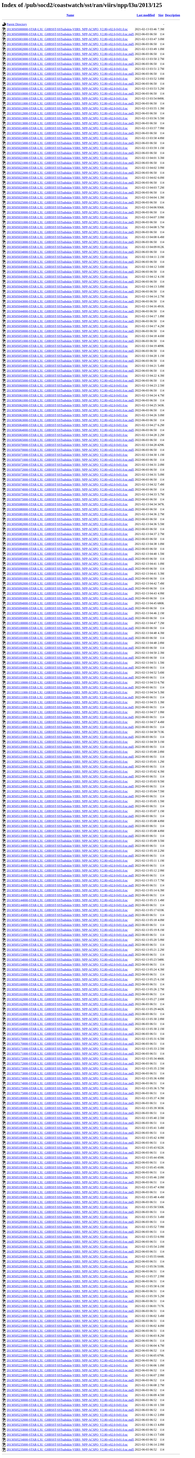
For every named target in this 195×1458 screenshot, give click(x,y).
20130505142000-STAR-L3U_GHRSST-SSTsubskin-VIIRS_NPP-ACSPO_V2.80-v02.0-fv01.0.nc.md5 (70, 885)
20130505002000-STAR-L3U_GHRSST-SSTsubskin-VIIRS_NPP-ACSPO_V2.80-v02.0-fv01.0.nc (67, 49)
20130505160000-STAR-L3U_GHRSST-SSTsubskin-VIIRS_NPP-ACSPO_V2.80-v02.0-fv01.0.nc (67, 979)
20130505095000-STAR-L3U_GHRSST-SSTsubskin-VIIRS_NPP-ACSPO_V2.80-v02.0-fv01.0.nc (67, 613)
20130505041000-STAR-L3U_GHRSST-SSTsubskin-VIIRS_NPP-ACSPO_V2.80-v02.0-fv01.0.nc (67, 276)
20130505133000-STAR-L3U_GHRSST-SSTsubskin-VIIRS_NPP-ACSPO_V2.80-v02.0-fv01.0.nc (67, 831)
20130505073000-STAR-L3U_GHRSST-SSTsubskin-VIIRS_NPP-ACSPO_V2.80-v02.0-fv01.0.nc (67, 474)
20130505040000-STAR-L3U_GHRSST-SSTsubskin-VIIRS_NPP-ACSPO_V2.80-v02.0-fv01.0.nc (67, 266)
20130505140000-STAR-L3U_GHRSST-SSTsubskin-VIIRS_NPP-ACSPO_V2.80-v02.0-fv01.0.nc (67, 860)
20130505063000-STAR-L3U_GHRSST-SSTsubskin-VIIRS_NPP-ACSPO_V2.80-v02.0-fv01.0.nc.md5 (70, 420)
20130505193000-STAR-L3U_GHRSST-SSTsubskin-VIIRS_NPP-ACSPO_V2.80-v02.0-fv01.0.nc (67, 1187)
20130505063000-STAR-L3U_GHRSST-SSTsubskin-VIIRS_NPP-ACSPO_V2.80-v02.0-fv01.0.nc (67, 415)
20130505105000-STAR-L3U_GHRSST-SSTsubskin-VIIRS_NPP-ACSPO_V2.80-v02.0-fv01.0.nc (67, 672)
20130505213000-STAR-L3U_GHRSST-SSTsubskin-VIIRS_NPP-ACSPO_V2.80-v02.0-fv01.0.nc (67, 1306)
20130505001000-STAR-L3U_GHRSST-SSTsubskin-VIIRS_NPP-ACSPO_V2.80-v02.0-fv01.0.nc (67, 39)
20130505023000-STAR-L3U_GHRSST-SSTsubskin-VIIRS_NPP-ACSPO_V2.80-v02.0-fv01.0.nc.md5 (70, 182)
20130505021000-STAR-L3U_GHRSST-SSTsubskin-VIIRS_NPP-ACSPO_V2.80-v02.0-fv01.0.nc (67, 158)
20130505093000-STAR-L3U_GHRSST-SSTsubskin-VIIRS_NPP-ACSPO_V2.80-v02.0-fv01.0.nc (67, 593)
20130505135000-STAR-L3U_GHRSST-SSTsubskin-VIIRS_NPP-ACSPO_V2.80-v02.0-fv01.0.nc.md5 (70, 855)
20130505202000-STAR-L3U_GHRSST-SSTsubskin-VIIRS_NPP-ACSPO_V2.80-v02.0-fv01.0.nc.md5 (70, 1241)
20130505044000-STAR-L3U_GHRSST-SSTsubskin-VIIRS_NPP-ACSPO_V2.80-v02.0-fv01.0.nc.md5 (70, 311)
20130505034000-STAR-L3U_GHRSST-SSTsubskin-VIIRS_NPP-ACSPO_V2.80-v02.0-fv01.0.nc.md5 (70, 252)
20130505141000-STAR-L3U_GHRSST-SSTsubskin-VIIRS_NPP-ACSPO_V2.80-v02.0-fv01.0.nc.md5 (70, 875)
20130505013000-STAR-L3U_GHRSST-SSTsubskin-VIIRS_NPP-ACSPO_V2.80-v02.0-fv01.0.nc (67, 118)
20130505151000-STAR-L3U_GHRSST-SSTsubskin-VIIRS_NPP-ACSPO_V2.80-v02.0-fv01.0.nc (67, 930)
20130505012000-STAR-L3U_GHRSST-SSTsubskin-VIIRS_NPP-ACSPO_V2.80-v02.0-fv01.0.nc (67, 108)
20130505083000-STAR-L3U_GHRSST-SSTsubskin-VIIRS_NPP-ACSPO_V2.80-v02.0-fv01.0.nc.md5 (70, 539)
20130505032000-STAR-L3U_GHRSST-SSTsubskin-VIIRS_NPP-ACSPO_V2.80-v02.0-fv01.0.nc (67, 227)
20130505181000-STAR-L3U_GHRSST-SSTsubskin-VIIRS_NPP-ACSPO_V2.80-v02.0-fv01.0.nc (67, 1108)
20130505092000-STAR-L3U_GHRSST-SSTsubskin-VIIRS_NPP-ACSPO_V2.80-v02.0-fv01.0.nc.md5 (70, 588)
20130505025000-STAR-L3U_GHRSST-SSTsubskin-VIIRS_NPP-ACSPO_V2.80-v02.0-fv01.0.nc (67, 197)
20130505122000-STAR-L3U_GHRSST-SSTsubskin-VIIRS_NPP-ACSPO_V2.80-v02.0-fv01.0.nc (67, 761)
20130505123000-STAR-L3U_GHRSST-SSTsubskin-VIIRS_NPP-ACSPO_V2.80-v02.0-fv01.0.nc (67, 771)
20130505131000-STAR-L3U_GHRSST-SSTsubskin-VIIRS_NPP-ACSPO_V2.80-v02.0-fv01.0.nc (67, 811)
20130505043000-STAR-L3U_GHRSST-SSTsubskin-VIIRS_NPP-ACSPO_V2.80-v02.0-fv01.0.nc (67, 296)
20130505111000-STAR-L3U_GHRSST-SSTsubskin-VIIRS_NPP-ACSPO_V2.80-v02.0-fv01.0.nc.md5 (70, 697)
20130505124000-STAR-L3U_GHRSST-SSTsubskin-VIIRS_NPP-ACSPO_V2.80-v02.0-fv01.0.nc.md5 (70, 786)
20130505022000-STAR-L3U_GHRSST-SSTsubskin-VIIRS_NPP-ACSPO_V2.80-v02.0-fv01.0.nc (67, 167)
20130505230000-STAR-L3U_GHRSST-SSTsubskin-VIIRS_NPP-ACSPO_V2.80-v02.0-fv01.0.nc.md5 (70, 1400)
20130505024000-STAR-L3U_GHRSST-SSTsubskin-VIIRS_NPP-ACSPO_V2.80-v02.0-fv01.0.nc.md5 (70, 192)
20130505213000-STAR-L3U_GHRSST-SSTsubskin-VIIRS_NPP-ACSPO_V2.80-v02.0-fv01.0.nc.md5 (70, 1311)
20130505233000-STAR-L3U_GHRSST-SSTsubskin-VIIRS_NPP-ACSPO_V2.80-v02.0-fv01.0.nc (67, 1424)
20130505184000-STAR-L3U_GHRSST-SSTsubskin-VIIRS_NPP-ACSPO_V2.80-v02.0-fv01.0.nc (67, 1137)
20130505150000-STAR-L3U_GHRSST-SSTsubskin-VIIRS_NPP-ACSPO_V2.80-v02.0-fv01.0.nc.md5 (70, 925)
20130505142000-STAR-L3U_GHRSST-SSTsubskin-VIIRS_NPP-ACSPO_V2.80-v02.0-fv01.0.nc (67, 880)
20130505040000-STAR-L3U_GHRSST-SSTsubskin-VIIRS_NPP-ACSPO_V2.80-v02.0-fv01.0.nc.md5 (70, 271)
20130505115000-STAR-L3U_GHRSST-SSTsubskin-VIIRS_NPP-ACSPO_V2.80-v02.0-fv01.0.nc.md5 (70, 737)
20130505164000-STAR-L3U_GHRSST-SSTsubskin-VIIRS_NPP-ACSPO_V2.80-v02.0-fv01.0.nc (67, 1019)
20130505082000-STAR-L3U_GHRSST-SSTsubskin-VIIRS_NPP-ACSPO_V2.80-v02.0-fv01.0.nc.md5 (70, 529)
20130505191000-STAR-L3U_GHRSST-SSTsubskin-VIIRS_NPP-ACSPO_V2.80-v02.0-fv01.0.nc (67, 1167)
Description (172, 15)
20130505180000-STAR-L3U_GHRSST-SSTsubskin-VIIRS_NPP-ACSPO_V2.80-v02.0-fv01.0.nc (67, 1098)
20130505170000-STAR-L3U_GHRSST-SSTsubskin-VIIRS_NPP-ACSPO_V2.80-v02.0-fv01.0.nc (67, 1038)
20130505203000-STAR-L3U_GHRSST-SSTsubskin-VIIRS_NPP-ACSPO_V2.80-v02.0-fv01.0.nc (67, 1246)
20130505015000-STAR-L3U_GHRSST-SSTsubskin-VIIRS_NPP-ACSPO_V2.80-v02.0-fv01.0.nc (67, 138)
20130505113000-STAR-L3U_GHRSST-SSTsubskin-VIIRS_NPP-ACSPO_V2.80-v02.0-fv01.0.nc (67, 712)
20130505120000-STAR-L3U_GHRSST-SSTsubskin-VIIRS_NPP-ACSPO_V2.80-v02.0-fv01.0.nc (67, 741)
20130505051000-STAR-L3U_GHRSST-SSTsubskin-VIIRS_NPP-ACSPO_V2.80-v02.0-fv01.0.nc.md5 (70, 341)
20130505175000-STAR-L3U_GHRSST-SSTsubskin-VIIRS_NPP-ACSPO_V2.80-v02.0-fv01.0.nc (67, 1088)
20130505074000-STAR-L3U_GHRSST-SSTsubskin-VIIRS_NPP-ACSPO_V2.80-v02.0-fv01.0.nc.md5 (70, 489)
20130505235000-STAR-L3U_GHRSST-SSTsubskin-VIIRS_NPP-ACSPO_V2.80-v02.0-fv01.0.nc (67, 1444)
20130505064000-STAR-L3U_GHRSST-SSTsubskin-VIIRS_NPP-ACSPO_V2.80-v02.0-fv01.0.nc (67, 425)
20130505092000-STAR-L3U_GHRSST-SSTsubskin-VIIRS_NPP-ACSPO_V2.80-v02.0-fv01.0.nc (67, 583)
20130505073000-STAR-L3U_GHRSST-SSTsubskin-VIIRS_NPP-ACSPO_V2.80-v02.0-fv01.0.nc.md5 (70, 479)
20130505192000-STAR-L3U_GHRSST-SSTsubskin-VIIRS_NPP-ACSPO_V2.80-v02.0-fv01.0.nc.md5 (70, 1182)
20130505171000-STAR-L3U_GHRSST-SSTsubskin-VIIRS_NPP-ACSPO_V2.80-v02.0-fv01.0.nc (67, 1048)
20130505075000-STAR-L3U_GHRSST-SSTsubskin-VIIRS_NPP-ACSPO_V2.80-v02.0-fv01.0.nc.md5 (70, 499)
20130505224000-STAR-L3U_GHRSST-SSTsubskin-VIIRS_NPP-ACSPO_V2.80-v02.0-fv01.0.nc (67, 1375)
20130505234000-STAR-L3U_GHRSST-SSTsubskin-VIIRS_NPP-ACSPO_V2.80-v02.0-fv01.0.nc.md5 (70, 1439)
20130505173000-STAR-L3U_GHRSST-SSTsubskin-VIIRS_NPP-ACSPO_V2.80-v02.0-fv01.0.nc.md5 (70, 1073)
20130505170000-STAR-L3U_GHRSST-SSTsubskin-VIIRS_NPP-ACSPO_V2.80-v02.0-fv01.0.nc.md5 (70, 1043)
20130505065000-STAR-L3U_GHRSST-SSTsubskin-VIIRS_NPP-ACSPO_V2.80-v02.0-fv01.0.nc (67, 435)
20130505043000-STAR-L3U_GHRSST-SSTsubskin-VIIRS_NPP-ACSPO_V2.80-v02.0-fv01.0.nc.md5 (70, 301)
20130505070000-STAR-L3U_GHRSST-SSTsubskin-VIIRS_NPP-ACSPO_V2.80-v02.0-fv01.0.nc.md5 (70, 449)
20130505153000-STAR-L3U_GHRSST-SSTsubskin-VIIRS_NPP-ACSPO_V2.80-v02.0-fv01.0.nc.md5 (70, 954)
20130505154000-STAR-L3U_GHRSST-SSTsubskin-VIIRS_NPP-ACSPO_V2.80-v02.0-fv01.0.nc (67, 959)
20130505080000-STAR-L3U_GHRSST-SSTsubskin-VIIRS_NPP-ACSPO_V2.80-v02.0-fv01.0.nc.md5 (70, 509)
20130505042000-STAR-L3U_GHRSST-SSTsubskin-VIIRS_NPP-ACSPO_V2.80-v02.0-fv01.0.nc (67, 286)
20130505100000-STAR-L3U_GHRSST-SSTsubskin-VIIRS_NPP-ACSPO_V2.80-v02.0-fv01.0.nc (67, 623)
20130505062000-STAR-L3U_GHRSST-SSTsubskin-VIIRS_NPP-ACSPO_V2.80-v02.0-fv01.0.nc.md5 (70, 410)
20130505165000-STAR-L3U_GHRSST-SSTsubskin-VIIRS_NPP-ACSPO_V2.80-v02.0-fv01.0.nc (67, 1028)
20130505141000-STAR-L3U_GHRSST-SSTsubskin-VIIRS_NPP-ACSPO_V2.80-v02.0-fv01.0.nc (67, 870)
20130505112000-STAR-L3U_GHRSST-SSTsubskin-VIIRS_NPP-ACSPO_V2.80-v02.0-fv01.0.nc (67, 702)
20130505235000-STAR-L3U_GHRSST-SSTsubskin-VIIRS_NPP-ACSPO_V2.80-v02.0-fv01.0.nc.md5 (70, 1449)
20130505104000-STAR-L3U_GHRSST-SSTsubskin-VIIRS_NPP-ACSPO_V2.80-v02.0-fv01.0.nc (67, 662)
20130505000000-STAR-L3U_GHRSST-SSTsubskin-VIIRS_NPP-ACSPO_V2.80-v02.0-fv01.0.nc (67, 29)
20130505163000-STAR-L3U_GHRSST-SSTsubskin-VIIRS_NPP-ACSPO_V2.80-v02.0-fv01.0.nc (67, 1009)
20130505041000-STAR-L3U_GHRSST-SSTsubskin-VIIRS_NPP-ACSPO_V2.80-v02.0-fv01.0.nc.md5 (70, 281)
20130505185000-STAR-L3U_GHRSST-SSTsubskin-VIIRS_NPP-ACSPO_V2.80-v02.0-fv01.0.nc (67, 1147)
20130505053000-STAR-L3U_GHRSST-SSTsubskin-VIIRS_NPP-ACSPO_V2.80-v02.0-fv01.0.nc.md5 (70, 360)
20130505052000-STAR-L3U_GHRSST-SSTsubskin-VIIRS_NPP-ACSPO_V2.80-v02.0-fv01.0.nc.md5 (70, 351)
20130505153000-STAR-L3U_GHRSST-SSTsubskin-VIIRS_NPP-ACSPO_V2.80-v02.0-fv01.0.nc (67, 949)
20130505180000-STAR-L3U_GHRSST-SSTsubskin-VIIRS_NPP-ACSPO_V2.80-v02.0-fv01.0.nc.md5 (70, 1103)
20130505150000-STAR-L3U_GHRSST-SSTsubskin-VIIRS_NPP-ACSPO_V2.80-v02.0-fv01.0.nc (67, 920)
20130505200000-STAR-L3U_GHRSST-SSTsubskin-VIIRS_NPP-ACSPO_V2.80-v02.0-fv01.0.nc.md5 (70, 1222)
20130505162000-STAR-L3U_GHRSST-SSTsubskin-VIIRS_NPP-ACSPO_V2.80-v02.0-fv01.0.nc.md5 (70, 1004)
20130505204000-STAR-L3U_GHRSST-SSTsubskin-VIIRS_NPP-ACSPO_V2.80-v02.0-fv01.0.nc (67, 1256)
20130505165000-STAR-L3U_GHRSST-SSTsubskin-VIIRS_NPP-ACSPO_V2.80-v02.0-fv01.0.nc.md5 (70, 1033)
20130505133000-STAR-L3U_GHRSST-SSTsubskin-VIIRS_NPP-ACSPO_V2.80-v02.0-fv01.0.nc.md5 (70, 835)
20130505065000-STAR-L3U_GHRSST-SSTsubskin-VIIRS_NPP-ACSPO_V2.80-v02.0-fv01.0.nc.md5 (70, 440)
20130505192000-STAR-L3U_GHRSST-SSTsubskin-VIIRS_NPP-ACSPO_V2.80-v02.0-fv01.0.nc (67, 1177)
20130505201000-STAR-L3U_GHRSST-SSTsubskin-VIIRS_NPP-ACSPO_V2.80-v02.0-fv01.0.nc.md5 (70, 1231)
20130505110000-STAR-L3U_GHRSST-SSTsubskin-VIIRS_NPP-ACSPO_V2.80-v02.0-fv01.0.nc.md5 (70, 687)
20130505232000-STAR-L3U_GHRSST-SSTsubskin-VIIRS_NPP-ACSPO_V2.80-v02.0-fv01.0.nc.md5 (70, 1419)
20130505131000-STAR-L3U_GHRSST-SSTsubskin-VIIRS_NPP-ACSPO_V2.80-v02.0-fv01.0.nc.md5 (70, 816)
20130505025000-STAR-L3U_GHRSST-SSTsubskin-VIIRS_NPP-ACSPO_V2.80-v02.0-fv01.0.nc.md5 (70, 202)
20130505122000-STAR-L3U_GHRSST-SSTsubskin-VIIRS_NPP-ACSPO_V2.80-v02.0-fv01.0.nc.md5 (70, 766)
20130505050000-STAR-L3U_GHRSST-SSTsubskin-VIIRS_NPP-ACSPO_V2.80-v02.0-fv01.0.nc (67, 326)
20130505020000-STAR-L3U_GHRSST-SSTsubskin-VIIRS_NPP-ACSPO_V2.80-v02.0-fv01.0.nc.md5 (70, 153)
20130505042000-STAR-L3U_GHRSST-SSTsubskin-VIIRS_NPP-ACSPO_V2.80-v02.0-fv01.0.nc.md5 (70, 291)
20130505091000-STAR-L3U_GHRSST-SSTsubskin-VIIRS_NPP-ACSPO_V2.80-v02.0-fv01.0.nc (67, 573)
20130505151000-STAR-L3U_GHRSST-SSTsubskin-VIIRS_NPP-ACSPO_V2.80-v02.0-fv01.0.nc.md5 (70, 934)
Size (161, 15)
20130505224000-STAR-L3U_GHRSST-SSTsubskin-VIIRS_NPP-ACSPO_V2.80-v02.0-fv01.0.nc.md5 (70, 1380)
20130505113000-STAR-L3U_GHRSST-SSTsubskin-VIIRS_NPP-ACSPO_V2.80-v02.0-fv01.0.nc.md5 (70, 717)
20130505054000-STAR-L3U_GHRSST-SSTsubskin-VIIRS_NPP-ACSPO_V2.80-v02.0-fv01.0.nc (67, 365)
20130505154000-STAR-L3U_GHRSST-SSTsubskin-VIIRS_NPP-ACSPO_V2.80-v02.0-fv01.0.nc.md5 (70, 964)
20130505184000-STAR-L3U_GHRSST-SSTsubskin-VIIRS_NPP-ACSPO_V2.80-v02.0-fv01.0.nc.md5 (70, 1142)
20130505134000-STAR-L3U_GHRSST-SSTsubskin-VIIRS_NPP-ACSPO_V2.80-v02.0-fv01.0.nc (67, 840)
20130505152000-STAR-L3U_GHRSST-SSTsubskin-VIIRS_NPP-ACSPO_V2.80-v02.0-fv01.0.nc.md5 (70, 944)
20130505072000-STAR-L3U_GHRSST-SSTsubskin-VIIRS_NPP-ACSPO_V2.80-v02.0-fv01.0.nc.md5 (70, 469)
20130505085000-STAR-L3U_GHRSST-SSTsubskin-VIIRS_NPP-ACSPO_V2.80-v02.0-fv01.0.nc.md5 (70, 558)
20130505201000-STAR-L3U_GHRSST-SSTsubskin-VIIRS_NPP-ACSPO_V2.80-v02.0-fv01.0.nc (67, 1226)
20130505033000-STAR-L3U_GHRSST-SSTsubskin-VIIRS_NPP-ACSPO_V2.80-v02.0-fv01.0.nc (67, 237)
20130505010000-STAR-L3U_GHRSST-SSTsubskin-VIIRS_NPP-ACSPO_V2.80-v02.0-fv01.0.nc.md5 (70, 93)
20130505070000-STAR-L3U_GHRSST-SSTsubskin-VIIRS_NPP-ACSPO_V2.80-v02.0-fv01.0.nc (67, 445)
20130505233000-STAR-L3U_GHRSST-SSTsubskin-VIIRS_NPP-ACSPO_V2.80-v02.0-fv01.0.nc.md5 (70, 1429)
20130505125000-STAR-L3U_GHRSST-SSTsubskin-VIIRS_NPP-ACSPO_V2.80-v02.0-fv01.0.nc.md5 (70, 796)
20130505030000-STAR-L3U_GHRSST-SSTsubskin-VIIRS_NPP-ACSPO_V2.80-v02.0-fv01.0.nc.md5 (70, 212)
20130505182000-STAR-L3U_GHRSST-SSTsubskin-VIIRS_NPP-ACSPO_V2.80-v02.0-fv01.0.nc (67, 1118)
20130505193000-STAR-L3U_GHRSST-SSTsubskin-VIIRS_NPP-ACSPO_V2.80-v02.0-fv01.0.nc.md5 (70, 1192)
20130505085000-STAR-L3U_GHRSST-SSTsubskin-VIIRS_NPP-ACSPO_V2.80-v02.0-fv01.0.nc (67, 553)
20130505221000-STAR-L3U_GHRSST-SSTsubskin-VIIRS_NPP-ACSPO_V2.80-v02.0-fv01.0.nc (67, 1345)
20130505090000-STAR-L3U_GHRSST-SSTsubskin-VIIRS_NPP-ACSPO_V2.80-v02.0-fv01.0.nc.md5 (70, 568)
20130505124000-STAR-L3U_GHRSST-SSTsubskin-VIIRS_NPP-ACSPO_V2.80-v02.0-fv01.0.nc (67, 781)
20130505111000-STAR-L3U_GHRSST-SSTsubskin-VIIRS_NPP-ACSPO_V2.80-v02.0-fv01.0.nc (67, 692)
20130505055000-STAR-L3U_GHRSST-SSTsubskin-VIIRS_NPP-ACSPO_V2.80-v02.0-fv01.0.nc (67, 375)
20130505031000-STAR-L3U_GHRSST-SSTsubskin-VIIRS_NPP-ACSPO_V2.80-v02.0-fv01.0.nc (67, 217)
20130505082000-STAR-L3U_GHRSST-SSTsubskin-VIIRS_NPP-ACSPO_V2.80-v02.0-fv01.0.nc (67, 524)
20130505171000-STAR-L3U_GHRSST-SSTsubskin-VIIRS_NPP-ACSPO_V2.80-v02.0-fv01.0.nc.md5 (70, 1053)
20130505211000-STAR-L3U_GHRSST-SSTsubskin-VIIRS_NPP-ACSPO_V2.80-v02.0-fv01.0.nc (67, 1286)
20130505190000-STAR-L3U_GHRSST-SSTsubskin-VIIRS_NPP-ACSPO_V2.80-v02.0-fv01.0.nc (67, 1157)
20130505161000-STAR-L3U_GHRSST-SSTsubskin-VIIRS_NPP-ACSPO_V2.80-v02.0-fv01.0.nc (67, 989)
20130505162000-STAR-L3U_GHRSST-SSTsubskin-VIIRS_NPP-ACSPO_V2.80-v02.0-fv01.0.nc (67, 999)
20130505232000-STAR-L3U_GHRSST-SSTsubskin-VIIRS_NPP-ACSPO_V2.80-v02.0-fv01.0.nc (67, 1415)
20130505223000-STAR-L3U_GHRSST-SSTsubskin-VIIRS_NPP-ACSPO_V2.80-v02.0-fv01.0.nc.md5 (70, 1370)
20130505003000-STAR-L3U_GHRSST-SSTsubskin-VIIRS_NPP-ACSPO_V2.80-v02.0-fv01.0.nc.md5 (70, 63)
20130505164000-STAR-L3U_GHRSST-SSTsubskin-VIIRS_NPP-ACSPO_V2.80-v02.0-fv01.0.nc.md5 (70, 1024)
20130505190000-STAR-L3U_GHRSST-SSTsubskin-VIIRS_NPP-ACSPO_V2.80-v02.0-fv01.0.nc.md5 (70, 1162)
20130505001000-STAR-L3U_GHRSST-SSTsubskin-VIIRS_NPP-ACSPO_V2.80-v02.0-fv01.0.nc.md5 (70, 44)
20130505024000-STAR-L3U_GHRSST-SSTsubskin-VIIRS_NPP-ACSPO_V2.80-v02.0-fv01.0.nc (67, 187)
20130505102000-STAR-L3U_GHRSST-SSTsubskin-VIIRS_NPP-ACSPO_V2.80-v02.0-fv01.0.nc (67, 642)
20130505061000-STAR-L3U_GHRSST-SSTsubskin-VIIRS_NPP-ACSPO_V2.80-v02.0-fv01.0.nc (67, 395)
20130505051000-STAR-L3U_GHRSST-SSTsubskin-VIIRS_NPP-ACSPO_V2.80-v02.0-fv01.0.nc (67, 336)
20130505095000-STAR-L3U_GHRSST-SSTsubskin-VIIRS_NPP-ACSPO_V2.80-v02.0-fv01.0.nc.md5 (70, 618)
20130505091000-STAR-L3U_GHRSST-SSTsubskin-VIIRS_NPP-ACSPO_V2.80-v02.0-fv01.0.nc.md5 (70, 578)
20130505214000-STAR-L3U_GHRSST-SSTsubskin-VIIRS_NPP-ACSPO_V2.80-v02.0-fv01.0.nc (67, 1316)
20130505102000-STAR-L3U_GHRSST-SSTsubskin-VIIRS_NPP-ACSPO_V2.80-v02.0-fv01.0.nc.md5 (70, 647)
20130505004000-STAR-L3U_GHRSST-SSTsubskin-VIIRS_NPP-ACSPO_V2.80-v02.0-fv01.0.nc (67, 68)
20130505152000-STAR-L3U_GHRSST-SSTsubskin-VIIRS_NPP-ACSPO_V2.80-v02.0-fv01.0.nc (67, 939)
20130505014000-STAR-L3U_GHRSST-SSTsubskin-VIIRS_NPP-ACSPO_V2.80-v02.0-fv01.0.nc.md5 (70, 133)
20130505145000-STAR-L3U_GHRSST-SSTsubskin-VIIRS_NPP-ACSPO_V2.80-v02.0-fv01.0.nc (67, 910)
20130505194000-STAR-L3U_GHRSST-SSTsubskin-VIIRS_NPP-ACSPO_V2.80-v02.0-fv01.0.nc (67, 1197)
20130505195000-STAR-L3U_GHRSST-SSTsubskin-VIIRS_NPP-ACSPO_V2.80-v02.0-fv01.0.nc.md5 (70, 1212)
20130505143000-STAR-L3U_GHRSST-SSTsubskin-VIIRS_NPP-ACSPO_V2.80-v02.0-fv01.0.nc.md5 (70, 895)
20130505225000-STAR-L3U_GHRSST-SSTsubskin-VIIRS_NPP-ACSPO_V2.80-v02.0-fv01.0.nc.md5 (70, 1390)
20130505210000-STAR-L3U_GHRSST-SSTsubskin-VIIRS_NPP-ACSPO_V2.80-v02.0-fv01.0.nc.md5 (70, 1281)
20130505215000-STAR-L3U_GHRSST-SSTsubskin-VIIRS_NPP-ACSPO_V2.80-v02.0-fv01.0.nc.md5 (70, 1330)
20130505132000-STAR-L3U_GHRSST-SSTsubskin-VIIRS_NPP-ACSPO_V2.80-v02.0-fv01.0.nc (67, 821)
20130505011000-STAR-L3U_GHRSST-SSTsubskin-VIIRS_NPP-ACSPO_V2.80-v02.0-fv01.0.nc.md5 (70, 103)
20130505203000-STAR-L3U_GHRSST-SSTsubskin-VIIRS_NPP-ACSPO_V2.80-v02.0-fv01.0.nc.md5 (70, 1251)
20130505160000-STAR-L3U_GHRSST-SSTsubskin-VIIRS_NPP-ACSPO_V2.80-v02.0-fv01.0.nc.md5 (70, 984)
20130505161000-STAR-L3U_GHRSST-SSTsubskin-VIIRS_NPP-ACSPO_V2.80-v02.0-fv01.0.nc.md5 (70, 994)
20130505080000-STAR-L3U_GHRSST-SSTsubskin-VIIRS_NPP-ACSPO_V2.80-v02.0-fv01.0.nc (67, 504)
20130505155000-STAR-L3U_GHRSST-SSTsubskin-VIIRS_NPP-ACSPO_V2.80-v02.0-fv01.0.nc (67, 969)
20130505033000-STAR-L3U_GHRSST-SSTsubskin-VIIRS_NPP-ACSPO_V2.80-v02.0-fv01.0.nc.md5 (70, 242)
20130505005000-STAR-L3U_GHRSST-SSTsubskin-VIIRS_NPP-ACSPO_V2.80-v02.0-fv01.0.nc (67, 78)
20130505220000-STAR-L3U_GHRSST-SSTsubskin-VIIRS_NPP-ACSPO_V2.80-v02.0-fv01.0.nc (67, 1335)
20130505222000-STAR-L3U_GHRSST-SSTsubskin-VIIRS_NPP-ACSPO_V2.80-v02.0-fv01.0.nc (67, 1355)
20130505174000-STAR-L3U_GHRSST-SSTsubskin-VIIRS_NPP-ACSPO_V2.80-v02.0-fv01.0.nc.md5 (70, 1083)
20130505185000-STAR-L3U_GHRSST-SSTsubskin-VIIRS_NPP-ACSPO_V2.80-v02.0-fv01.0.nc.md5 (70, 1152)
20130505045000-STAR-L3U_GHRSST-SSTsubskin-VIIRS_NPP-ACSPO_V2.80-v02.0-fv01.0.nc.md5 (70, 321)
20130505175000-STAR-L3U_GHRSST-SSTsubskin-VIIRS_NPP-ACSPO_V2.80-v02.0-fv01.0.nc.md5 (70, 1093)
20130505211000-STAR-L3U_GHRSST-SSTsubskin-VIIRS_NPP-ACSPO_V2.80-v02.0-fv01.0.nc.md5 (70, 1291)
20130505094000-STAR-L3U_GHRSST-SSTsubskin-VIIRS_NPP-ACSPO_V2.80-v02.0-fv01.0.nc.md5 (70, 608)
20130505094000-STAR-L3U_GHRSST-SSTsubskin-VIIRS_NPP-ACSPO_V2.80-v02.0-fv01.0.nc (67, 603)
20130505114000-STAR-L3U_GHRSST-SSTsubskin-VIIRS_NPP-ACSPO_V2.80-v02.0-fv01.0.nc (67, 722)
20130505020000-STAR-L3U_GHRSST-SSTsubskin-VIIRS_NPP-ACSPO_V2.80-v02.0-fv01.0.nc (67, 148)
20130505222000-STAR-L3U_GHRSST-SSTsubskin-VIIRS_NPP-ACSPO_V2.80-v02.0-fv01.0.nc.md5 (70, 1360)
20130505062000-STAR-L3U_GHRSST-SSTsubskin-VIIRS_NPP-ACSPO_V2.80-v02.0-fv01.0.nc (67, 405)
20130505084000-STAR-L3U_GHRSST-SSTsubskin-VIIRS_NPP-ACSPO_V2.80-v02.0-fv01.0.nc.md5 (70, 548)
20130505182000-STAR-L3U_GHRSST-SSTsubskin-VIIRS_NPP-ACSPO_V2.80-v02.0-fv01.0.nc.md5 (70, 1123)
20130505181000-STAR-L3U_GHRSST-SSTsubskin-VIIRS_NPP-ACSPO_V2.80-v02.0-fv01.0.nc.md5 (70, 1113)
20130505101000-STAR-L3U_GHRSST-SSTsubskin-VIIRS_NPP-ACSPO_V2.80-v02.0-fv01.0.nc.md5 (70, 638)
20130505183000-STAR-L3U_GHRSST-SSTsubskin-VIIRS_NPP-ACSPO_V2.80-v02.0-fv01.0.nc (67, 1127)
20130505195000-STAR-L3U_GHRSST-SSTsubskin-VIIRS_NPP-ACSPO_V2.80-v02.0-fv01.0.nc (67, 1207)
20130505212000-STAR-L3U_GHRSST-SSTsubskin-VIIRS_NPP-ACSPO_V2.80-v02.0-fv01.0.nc (67, 1296)
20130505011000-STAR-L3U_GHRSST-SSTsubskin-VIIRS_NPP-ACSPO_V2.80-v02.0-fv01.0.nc (67, 98)
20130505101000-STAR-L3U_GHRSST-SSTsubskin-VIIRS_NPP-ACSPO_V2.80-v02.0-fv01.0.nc (67, 633)
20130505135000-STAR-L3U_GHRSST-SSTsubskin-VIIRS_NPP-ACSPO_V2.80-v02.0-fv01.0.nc (67, 850)
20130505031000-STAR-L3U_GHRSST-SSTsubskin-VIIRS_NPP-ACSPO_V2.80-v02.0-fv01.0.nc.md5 (70, 222)
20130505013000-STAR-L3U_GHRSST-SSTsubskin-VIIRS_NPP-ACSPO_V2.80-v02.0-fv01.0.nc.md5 (70, 123)
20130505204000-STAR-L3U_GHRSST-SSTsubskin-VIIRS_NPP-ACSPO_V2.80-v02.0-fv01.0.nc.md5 (70, 1261)
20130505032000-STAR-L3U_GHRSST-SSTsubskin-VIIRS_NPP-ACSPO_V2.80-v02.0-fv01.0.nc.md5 (70, 232)
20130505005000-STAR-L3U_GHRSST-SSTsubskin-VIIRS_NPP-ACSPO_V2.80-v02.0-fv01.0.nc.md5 (70, 83)
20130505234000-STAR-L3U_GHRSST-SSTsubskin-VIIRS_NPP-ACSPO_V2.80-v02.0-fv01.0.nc (67, 1434)
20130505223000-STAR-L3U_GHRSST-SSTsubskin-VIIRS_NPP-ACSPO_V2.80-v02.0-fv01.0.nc (67, 1365)
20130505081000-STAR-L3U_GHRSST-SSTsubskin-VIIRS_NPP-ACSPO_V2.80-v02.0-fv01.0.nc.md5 (70, 519)
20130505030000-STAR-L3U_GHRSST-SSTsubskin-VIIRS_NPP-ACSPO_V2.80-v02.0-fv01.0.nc (67, 207)
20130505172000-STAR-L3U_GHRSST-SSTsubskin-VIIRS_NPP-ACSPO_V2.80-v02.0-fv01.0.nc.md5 (70, 1063)
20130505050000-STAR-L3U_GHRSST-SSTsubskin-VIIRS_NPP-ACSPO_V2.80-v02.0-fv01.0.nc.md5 (70, 331)
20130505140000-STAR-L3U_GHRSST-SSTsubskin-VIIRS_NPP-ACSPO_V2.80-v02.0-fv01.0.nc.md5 (70, 865)
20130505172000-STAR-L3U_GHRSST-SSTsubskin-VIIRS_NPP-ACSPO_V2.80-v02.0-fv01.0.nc (67, 1058)
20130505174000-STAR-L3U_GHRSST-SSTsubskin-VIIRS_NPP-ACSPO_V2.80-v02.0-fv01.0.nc (67, 1078)
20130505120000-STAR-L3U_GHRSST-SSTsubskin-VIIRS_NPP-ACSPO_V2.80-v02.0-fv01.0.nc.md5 (70, 746)
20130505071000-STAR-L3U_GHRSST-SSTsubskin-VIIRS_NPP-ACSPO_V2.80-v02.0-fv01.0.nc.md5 (70, 459)
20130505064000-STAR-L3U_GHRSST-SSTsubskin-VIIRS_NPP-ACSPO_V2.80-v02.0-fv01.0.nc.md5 (70, 430)
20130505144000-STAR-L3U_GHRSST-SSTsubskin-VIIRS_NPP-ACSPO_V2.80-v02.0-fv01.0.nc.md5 (70, 905)
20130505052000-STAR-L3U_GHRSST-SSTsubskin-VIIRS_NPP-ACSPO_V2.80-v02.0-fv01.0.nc (67, 346)
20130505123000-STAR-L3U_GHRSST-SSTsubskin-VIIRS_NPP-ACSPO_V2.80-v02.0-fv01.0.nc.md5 (70, 776)
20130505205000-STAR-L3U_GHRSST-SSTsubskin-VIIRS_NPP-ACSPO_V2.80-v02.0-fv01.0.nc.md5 (70, 1271)
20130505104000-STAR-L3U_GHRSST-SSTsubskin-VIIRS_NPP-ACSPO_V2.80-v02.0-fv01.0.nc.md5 (70, 667)
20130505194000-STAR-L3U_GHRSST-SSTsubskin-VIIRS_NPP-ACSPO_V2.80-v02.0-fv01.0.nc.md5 (70, 1202)
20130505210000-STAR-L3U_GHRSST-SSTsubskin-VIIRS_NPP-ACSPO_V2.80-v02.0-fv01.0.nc (67, 1276)
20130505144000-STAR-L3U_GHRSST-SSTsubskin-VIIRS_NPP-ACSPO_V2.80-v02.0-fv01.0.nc (67, 900)
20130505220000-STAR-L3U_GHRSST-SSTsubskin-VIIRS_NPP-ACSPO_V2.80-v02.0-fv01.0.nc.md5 (70, 1340)
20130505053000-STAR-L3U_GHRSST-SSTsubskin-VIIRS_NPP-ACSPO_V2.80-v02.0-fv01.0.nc (67, 355)
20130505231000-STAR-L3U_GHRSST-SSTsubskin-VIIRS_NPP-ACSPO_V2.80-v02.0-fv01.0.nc (67, 1405)
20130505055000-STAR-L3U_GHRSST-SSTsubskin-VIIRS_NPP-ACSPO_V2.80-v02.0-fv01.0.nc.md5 (70, 380)
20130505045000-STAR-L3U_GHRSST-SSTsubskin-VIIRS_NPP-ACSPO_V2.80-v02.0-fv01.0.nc (67, 316)
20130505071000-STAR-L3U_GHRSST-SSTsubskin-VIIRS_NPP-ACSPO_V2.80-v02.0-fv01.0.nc (67, 454)
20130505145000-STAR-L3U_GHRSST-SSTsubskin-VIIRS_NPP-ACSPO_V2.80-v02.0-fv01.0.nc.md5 (70, 915)
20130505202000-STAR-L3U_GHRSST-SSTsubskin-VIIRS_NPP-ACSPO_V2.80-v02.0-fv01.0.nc (67, 1236)
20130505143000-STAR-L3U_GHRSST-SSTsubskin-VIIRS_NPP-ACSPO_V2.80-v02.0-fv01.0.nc (67, 890)
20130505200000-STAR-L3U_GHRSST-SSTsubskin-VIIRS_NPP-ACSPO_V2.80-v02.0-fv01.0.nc (67, 1217)
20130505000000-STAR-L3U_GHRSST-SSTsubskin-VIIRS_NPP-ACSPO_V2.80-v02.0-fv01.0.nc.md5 (70, 34)
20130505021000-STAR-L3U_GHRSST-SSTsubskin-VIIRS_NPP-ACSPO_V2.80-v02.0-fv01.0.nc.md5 (70, 162)
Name (70, 15)
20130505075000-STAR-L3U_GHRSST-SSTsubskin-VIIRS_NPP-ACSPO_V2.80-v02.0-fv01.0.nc (67, 494)
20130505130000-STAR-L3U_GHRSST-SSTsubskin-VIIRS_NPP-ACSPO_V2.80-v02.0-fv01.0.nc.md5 (70, 806)
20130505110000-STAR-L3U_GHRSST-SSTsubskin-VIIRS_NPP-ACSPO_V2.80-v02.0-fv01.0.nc (67, 682)
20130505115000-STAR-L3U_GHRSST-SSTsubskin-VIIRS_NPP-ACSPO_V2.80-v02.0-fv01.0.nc (67, 732)
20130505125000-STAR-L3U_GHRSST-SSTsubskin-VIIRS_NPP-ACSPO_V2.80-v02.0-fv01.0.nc (67, 791)
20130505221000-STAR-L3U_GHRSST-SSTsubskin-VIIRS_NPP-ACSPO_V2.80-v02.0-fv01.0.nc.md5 (70, 1350)
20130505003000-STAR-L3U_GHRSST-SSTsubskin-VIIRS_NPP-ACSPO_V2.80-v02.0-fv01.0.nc (67, 59)
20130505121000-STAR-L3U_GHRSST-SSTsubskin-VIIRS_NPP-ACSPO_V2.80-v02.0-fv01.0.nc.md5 (70, 756)
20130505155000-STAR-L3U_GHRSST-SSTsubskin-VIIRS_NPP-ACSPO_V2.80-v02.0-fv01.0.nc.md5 (70, 974)
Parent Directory (17, 24)
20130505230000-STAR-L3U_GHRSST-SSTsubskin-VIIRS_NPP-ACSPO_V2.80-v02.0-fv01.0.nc (67, 1395)
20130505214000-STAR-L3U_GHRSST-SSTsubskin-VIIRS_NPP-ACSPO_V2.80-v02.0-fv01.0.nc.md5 (70, 1320)
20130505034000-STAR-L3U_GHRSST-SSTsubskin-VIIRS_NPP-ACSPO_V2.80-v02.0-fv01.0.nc (67, 247)
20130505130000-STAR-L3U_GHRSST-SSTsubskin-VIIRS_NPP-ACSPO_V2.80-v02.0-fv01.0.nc (67, 801)
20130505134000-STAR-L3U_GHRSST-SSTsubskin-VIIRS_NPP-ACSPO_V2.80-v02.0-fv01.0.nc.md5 (70, 845)
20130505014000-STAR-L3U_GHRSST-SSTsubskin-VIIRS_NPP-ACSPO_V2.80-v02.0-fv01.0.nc (67, 128)
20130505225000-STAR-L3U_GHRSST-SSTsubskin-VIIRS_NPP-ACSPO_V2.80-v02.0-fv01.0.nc (67, 1385)
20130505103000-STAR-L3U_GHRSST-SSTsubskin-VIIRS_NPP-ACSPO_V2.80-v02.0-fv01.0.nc (67, 652)
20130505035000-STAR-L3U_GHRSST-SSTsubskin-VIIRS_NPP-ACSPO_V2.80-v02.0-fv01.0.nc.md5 (70, 261)
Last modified (146, 15)
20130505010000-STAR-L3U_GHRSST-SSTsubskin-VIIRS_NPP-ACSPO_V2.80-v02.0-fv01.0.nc (67, 88)
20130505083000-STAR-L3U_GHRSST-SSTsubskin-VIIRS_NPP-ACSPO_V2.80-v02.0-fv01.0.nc (67, 534)
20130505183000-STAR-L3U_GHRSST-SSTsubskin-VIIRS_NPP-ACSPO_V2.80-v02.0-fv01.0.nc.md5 (70, 1132)
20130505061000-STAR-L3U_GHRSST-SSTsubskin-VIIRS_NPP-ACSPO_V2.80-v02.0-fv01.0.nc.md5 (70, 400)
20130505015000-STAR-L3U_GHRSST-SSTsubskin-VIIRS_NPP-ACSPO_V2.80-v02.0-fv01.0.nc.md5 (70, 143)
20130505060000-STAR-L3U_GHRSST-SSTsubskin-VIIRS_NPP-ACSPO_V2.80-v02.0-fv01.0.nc (67, 385)
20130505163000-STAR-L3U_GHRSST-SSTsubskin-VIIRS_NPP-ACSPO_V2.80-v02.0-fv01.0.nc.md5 (70, 1014)
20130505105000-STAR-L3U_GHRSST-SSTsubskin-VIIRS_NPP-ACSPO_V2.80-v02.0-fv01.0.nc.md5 (70, 677)
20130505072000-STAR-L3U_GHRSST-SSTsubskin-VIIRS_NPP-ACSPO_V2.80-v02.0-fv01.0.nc (67, 464)
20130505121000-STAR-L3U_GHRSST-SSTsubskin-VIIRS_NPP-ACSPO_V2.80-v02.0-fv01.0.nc (67, 751)
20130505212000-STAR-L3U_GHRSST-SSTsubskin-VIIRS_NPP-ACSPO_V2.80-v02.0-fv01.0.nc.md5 (70, 1301)
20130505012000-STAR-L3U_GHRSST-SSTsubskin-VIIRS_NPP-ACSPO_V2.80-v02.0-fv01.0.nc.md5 (70, 113)
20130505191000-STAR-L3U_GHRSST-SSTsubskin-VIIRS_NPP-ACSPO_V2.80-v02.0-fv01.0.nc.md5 (70, 1172)
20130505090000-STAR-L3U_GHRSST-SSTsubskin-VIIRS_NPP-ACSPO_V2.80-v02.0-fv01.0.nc (67, 563)
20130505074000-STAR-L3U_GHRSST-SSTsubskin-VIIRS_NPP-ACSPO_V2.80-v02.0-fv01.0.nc (67, 484)
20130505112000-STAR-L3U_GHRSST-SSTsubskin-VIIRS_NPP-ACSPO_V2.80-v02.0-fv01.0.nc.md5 (70, 707)
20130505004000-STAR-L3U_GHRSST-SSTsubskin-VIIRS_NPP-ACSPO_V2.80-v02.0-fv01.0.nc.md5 (70, 73)
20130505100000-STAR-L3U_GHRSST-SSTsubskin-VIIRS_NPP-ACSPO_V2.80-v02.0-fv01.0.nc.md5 (70, 628)
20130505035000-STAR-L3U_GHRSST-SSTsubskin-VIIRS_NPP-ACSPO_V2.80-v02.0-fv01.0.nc (67, 256)
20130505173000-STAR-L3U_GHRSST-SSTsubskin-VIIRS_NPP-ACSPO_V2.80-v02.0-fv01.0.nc (67, 1068)
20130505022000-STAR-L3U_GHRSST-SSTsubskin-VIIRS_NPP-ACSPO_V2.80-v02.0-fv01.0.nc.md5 (70, 172)
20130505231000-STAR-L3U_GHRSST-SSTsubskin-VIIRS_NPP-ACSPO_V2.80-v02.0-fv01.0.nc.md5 (70, 1410)
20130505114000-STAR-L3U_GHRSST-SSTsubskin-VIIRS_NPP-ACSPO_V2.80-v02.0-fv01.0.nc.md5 (70, 727)
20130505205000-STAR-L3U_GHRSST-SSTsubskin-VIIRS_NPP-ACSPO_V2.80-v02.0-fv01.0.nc (67, 1266)
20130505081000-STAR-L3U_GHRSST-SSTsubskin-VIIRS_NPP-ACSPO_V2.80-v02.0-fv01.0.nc (67, 514)
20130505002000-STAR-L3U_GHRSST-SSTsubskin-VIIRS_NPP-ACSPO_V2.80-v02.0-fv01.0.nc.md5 (70, 54)
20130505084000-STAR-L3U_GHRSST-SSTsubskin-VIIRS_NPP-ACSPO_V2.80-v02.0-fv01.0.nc (67, 544)
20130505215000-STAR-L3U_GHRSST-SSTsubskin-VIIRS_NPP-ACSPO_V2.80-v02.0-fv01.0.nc (67, 1325)
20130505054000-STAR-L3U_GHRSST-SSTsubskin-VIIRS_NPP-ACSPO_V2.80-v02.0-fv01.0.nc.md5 (70, 370)
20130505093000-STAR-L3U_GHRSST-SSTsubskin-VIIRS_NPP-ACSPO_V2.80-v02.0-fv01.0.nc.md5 (70, 598)
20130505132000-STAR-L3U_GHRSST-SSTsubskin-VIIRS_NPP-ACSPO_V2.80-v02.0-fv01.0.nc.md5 (70, 826)
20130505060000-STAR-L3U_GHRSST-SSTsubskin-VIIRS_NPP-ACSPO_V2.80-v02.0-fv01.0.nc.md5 (70, 390)
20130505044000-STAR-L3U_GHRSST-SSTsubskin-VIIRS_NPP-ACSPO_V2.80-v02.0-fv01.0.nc (67, 306)
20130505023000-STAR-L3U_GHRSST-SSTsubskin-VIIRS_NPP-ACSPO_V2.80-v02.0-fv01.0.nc (67, 177)
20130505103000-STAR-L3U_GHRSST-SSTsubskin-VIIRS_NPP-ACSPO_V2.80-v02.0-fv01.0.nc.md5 (70, 657)
